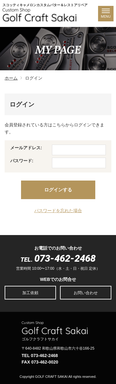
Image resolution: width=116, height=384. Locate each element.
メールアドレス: (26, 147)
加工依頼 (30, 292)
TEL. (58, 259)
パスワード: (21, 160)
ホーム (11, 78)
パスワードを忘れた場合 (58, 210)
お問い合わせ (86, 292)
